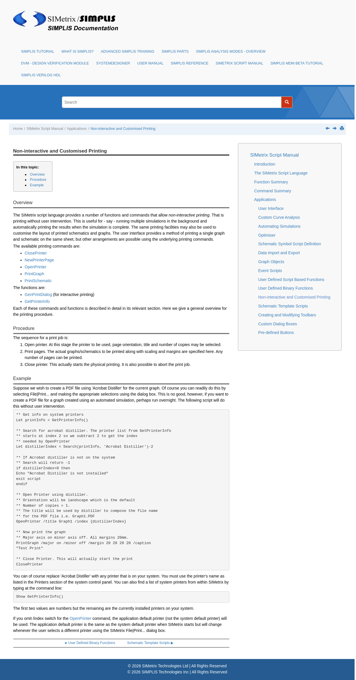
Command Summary (272, 191)
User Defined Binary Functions (285, 288)
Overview (37, 174)
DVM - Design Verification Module (55, 63)
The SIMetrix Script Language (281, 173)
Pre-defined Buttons (276, 332)
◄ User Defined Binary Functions (89, 643)
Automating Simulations (279, 226)
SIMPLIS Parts (175, 52)
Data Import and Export (279, 252)
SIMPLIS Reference (190, 63)
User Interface (271, 208)
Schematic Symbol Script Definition (289, 244)
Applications (77, 129)
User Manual (150, 63)
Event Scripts (270, 270)
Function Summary (271, 182)
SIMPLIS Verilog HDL (41, 75)
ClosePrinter (36, 253)
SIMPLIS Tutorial (37, 52)
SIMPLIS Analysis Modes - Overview (231, 52)
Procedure (38, 180)
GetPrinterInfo (37, 301)
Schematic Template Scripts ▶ (150, 643)
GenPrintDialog (38, 294)
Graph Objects (271, 261)
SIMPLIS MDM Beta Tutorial (296, 63)
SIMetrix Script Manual (239, 63)
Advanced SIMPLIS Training (127, 52)
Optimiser (267, 235)
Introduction (264, 164)
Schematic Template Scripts (283, 306)
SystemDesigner (113, 63)
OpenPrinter (35, 267)
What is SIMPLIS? (77, 52)
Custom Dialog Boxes (277, 324)
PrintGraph (34, 273)
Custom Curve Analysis (279, 217)
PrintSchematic (38, 280)
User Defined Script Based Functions (291, 279)
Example (37, 185)
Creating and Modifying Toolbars (287, 315)
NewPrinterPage (39, 260)
